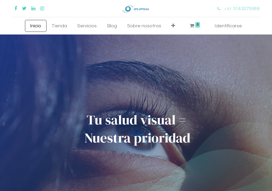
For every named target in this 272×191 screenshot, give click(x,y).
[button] (173, 26)
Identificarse (228, 25)
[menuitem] (35, 26)
